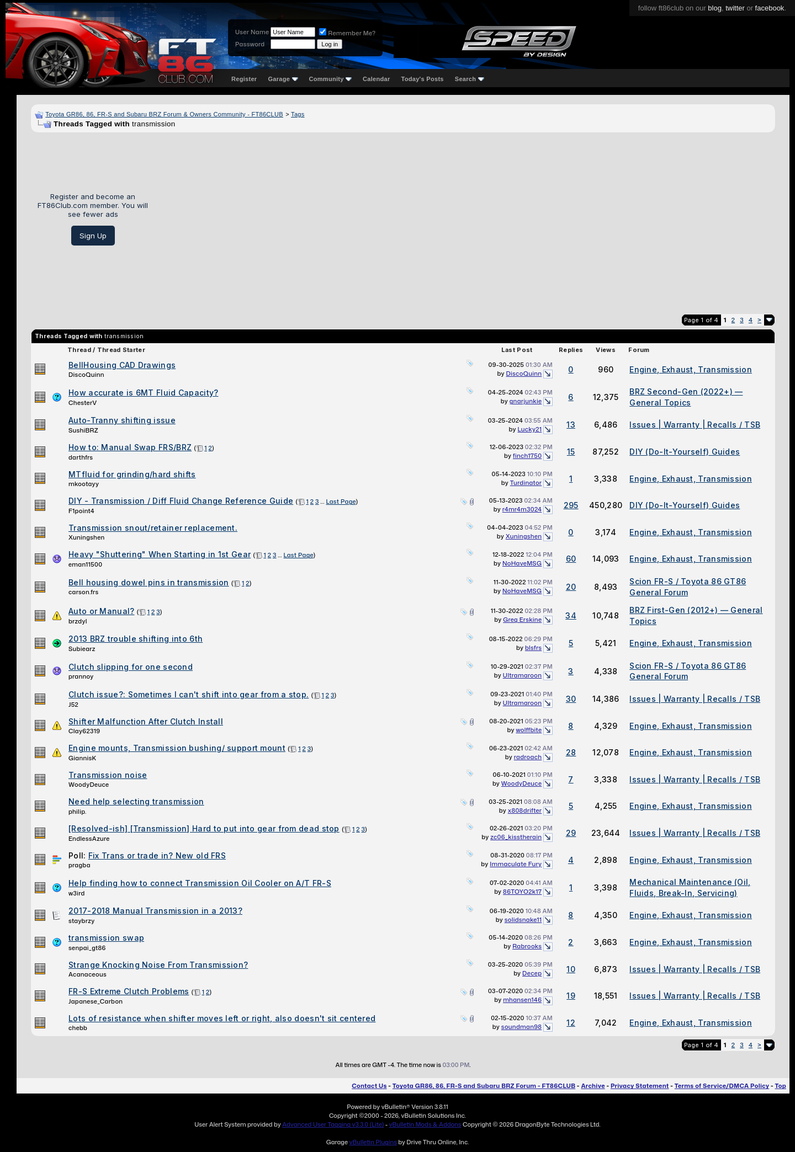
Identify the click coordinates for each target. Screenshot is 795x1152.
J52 (73, 704)
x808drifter (525, 810)
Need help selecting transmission (136, 801)
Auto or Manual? (101, 611)
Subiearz (82, 648)
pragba (79, 865)
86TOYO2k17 (522, 891)
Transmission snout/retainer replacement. (152, 527)
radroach (528, 757)
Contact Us (369, 1085)
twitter (735, 8)
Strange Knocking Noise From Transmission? (158, 964)
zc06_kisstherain (516, 837)
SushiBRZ (83, 430)
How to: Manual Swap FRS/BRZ (130, 447)
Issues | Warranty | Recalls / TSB (694, 424)
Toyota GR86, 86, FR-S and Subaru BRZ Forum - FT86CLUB (484, 1085)
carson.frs (83, 592)
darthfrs (80, 457)
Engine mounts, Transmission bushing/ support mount (176, 748)
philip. (77, 811)
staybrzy (81, 920)
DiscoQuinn (86, 374)
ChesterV (82, 402)
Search (469, 79)
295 (571, 505)
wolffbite (529, 730)
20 (571, 586)
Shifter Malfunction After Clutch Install (145, 721)
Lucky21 (530, 429)
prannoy (81, 676)
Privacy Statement (640, 1085)
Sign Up (93, 235)
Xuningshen (86, 537)
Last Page (341, 501)
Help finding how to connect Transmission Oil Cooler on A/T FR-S (199, 883)
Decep (532, 973)
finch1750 (527, 455)
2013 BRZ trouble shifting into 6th (135, 638)
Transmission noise (107, 775)
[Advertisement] (466, 219)
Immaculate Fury (516, 864)
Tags (297, 114)
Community (330, 79)
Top (780, 1085)
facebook (770, 8)
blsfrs (533, 647)
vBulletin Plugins (372, 1142)
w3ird (76, 893)
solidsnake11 (523, 919)
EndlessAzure (89, 838)
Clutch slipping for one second (130, 666)
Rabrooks (527, 946)
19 (570, 995)
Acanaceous (87, 974)
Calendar (376, 79)
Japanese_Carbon (95, 1001)
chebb (77, 1027)
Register (244, 79)
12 (570, 1022)
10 (570, 969)
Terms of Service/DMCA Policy (722, 1085)
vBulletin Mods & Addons (425, 1124)
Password (249, 44)
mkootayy (83, 483)
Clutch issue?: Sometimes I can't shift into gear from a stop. (188, 694)
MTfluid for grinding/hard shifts (132, 474)
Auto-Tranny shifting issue (122, 420)
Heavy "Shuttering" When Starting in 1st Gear (159, 554)
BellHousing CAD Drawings (122, 365)
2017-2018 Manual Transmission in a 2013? (155, 910)
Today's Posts (422, 79)
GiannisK (82, 758)
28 (571, 752)
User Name (252, 32)
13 (570, 424)
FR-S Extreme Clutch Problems (128, 991)
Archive (593, 1085)
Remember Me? (347, 33)
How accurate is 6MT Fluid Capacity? (143, 392)
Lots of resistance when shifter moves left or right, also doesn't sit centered (221, 1018)
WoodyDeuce (88, 784)
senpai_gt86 (87, 947)
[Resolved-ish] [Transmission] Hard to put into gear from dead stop (204, 828)
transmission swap (106, 937)
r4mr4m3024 (522, 509)
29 (571, 833)
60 (571, 558)
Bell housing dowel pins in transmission (148, 582)
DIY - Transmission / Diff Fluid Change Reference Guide (180, 500)
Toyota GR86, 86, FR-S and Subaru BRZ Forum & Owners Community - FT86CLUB (164, 114)
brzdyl (77, 621)
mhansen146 (522, 999)
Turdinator (526, 482)
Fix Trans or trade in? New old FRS (157, 855)
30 (571, 698)
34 (570, 615)
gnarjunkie (526, 401)
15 (571, 451)
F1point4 (81, 510)
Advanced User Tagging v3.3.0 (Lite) (333, 1124)
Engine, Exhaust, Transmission (690, 369)
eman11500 (85, 564)
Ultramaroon (522, 675)
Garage (283, 79)
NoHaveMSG (522, 563)
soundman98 (521, 1026)
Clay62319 (84, 731)
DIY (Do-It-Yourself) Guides (684, 451)
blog (715, 8)
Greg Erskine (522, 619)
